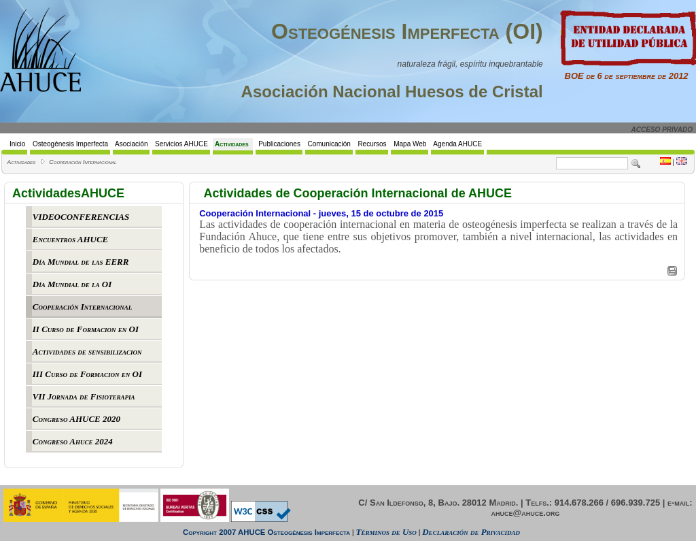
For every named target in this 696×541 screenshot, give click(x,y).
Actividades (21, 162)
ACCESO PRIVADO (662, 129)
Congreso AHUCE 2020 (76, 419)
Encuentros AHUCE (70, 239)
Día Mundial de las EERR (81, 262)
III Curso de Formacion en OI (87, 374)
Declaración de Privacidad (471, 532)
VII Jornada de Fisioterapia (84, 396)
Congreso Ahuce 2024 (73, 441)
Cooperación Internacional (82, 162)
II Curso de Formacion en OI (86, 329)
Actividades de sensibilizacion (87, 351)
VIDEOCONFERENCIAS (81, 217)
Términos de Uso (386, 532)
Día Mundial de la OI (72, 284)
